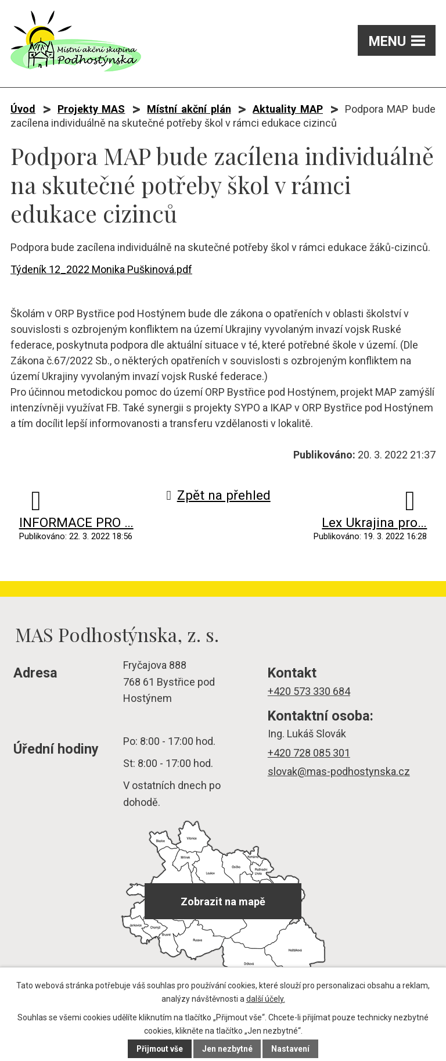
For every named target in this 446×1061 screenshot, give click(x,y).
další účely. (265, 998)
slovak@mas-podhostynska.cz (339, 771)
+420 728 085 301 (309, 753)
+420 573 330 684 (309, 691)
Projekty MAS (91, 109)
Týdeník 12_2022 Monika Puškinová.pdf (101, 269)
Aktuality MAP (288, 109)
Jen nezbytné (228, 1048)
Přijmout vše (159, 1048)
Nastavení (291, 1048)
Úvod (22, 109)
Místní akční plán (189, 109)
